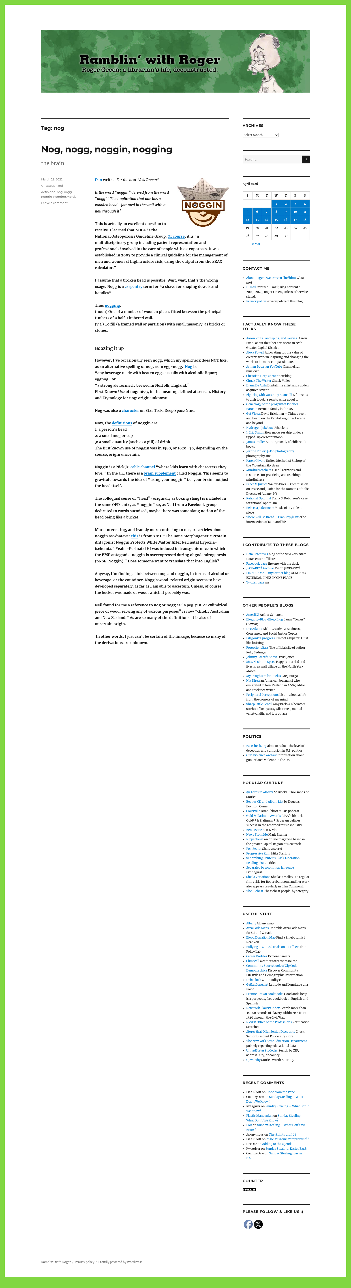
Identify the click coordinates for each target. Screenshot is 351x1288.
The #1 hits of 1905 (282, 1134)
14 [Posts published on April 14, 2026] (266, 220)
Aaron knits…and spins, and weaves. (272, 338)
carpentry (133, 286)
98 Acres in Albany (259, 792)
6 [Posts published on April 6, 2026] (257, 212)
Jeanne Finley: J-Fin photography (270, 451)
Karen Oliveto (255, 461)
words (71, 196)
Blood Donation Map (261, 937)
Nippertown (254, 839)
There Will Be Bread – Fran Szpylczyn (273, 517)
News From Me (257, 835)
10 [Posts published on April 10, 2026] (295, 212)
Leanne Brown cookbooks (264, 994)
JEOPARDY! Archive (260, 568)
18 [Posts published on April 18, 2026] (304, 220)
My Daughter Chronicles (263, 676)
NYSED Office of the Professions (269, 1022)
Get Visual (253, 414)
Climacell (252, 961)
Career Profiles (256, 956)
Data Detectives (257, 554)
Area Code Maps (257, 928)
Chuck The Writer (258, 381)
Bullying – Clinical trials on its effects (273, 947)
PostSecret (253, 849)
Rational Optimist (258, 498)
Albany (251, 923)
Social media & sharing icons (150, 1285)
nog (60, 192)
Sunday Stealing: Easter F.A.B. (286, 1149)
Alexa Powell (255, 352)
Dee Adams (254, 629)
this (134, 536)
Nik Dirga (253, 681)
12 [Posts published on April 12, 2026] (247, 220)
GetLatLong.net (257, 985)
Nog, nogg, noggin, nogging (107, 149)
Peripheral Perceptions (262, 695)
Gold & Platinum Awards (263, 816)
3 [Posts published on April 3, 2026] (295, 204)
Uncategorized (52, 185)
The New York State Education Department (276, 1041)
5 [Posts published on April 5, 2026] (247, 212)
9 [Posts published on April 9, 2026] (286, 212)
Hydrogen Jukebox (259, 428)
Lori (249, 1125)
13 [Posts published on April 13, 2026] (257, 220)
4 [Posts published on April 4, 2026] (305, 204)
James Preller (255, 442)
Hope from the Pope (280, 1092)
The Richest (254, 891)
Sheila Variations (258, 877)
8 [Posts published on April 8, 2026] (276, 212)
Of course (176, 236)
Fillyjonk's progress (260, 638)
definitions (122, 423)
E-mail (251, 287)
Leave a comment (54, 203)
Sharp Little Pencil (259, 704)
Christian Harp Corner (262, 376)
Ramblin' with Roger (56, 1262)
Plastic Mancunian (259, 1116)
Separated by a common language (270, 868)
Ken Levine (254, 830)
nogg (68, 192)
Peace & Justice (257, 484)
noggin (46, 196)
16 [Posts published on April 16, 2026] (285, 220)
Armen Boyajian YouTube (264, 367)
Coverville (253, 811)
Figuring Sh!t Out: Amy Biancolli (269, 395)
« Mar (256, 244)
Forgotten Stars (257, 648)
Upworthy (253, 1060)
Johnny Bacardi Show (261, 657)
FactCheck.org (256, 746)
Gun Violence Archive (261, 755)
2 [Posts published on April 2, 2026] (286, 204)
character (130, 410)
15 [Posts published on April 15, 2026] (276, 220)
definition (48, 192)
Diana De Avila (256, 385)
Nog (188, 366)
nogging (112, 305)
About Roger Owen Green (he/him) (271, 278)
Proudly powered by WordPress (120, 1262)
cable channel (143, 467)
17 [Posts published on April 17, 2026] (295, 220)
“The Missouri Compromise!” (287, 1139)
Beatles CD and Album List (264, 802)
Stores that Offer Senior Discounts (270, 1032)
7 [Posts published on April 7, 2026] (267, 212)
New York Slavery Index (263, 1008)
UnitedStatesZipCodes (262, 1050)
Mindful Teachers (259, 470)
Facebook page (256, 564)
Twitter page (255, 582)
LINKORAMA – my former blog (268, 573)
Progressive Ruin (258, 853)
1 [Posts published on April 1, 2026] (276, 204)
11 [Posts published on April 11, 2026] (305, 212)
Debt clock (253, 980)
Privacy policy (256, 301)
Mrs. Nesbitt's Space (260, 662)
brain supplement (160, 473)
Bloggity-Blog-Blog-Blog (264, 619)
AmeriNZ (252, 615)
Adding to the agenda (277, 1144)
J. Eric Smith (255, 432)
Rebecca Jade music (260, 508)
